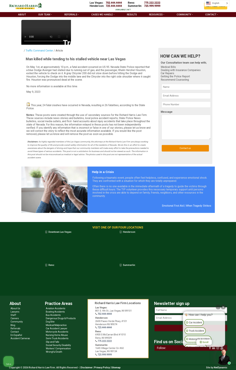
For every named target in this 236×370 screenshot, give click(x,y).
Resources (156, 14)
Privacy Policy (102, 367)
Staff (13, 315)
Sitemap (115, 367)
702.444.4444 (114, 2)
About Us (15, 308)
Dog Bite (50, 321)
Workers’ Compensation (58, 348)
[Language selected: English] (216, 3)
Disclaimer (87, 367)
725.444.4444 (114, 5)
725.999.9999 (152, 5)
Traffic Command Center (39, 50)
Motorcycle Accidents (57, 331)
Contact (210, 14)
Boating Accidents (55, 311)
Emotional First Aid (173, 205)
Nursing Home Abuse (57, 335)
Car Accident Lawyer (56, 328)
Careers (15, 318)
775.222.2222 (152, 2)
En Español (16, 335)
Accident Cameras (20, 338)
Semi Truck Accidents (57, 338)
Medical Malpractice (56, 325)
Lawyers (15, 311)
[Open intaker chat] (188, 348)
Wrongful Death (54, 351)
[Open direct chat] (218, 307)
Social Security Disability (58, 345)
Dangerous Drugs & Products (61, 318)
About (22, 14)
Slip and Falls (52, 342)
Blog (13, 325)
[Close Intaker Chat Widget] (223, 307)
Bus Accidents (53, 315)
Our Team (44, 14)
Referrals (70, 14)
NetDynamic (220, 367)
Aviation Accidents (55, 308)
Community (184, 14)
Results (132, 14)
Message (166, 111)
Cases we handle (102, 14)
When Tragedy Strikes (198, 205)
